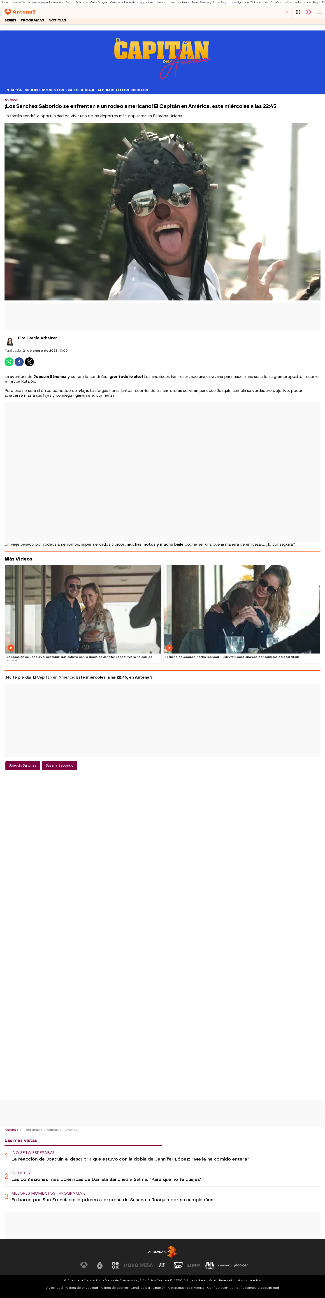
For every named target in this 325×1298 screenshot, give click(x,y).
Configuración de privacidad (186, 1287)
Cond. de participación (147, 1287)
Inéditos (139, 90)
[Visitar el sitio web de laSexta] (100, 1265)
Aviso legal (54, 1287)
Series (10, 22)
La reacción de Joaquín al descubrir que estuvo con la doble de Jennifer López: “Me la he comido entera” (130, 1159)
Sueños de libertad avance (291, 3)
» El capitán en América (59, 1129)
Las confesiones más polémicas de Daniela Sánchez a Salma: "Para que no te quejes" (106, 1179)
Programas (32, 22)
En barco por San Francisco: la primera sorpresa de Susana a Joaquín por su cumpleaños (112, 1199)
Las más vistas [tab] (21, 1140)
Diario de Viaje (80, 90)
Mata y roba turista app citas (131, 3)
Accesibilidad (268, 1287)
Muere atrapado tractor (45, 3)
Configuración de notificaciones (231, 1287)
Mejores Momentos (44, 90)
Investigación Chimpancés (249, 3)
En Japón (13, 90)
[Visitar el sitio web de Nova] (131, 1265)
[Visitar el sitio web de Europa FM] (194, 1265)
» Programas (30, 1129)
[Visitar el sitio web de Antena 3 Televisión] (84, 1265)
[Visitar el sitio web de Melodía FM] (209, 1265)
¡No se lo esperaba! (32, 1153)
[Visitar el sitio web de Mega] (146, 1265)
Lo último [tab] (175, 1140)
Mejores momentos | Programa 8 (48, 1193)
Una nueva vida (14, 3)
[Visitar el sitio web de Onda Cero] (178, 1265)
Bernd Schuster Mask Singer (86, 3)
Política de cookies (114, 1287)
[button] (319, 12)
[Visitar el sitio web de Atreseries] (162, 1265)
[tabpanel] (162, 1176)
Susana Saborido (60, 766)
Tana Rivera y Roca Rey (209, 3)
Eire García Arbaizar (37, 338)
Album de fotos (113, 90)
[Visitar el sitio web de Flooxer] (241, 1265)
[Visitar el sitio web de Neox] (115, 1265)
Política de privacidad (81, 1287)
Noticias (57, 22)
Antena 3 (12, 1129)
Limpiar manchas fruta (172, 3)
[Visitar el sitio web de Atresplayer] (225, 1265)
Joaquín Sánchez (23, 766)
